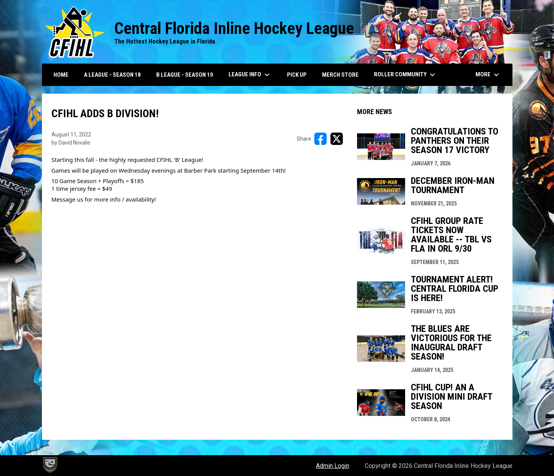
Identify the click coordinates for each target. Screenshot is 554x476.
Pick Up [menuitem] (299, 74)
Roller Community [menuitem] (405, 74)
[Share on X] (336, 139)
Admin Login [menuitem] (332, 465)
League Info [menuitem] (250, 74)
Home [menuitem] (60, 74)
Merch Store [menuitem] (340, 74)
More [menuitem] (488, 74)
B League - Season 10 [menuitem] (184, 74)
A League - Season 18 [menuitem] (112, 74)
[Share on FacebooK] (320, 139)
